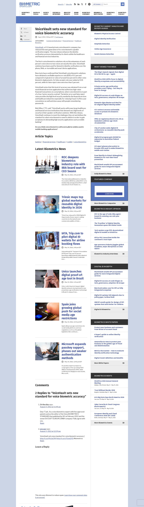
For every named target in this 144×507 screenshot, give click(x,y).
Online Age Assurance (102, 49)
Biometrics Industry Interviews (106, 254)
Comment (26, 39)
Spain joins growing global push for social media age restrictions (72, 311)
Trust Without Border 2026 (109, 391)
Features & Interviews (56, 13)
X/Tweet (26, 32)
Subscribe (69, 4)
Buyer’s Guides (46, 13)
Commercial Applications (53, 41)
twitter (82, 4)
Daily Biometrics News (102, 174)
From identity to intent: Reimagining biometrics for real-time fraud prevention (108, 157)
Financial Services (68, 41)
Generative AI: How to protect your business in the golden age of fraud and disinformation (108, 344)
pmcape (43, 429)
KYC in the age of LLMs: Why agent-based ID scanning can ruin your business (107, 216)
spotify (89, 4)
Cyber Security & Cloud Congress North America (109, 406)
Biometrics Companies (86, 13)
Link (25, 36)
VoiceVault (39, 47)
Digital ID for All (36, 13)
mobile (69, 142)
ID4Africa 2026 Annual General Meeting (109, 383)
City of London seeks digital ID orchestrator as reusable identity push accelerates (109, 130)
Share (25, 28)
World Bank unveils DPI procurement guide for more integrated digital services (108, 166)
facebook (86, 4)
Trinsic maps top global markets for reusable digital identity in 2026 (74, 202)
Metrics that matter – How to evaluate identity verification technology (109, 352)
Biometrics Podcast (122, 13)
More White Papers (101, 363)
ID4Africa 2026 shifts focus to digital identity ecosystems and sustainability (109, 80)
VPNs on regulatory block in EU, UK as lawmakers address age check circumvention (108, 121)
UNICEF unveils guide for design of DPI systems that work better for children (109, 303)
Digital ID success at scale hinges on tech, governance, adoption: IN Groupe (109, 96)
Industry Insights (67, 13)
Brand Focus (76, 13)
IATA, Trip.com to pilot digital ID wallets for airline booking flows (73, 239)
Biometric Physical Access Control (107, 34)
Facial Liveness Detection (104, 54)
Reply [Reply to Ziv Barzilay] (42, 423)
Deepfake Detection (102, 44)
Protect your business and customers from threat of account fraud (108, 328)
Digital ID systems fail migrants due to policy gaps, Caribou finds (109, 296)
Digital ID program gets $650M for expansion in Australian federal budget (107, 139)
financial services (49, 142)
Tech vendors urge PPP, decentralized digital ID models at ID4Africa (108, 231)
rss (75, 4)
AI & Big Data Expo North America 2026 (109, 398)
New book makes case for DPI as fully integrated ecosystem (108, 289)
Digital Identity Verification (105, 39)
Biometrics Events (111, 13)
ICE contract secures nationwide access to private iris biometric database (106, 112)
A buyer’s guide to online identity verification (107, 335)
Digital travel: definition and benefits (108, 358)
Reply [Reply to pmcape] (42, 441)
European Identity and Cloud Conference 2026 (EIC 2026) (109, 416)
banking (38, 142)
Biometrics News (26, 13)
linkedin (78, 4)
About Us (61, 4)
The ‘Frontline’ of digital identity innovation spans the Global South (108, 224)
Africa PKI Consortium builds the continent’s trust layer (107, 238)
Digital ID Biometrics (102, 309)
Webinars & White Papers (98, 13)
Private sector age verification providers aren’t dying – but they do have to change (108, 88)
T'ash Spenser (59, 37)
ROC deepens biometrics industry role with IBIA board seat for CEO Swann (74, 164)
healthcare (61, 142)
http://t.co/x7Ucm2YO (65, 438)
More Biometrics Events (103, 423)
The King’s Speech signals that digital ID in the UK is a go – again (109, 73)
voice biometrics (80, 142)
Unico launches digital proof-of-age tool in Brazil (73, 275)
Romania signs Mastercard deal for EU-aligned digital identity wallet (108, 104)
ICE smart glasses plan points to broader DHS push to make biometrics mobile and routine (109, 148)
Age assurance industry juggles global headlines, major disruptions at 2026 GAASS (109, 247)
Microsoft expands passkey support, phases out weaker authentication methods (74, 351)
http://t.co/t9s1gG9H (48, 438)
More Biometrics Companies (105, 203)
